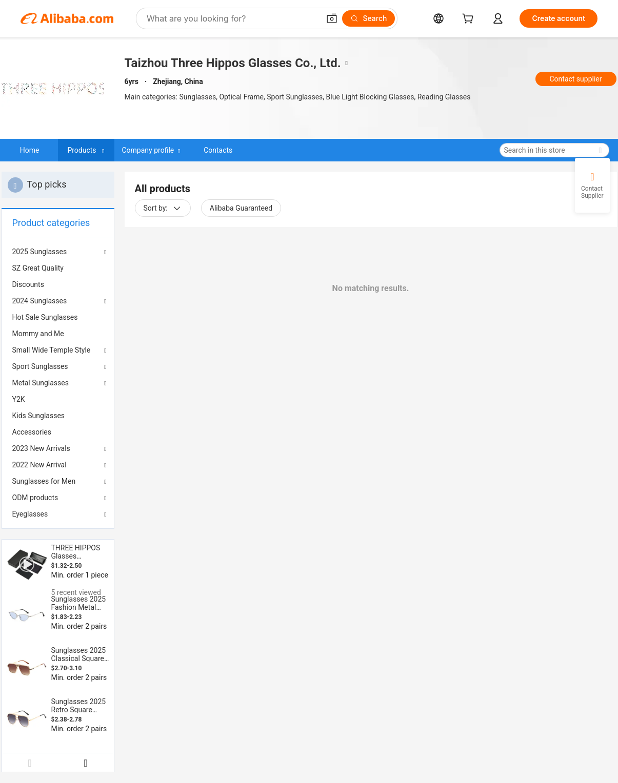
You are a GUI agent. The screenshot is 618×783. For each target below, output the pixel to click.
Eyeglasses (30, 514)
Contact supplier (575, 79)
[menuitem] (58, 268)
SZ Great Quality (38, 268)
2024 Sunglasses (39, 301)
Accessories (31, 432)
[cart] (469, 19)
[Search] (368, 18)
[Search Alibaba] (232, 18)
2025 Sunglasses (39, 252)
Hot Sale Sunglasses (45, 317)
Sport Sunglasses (40, 366)
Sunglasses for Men (44, 481)
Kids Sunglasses (38, 415)
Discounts (28, 284)
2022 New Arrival (39, 465)
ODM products (35, 497)
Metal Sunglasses (40, 383)
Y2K (18, 399)
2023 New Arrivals (41, 448)
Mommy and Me (38, 333)
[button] (332, 18)
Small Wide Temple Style (51, 350)
